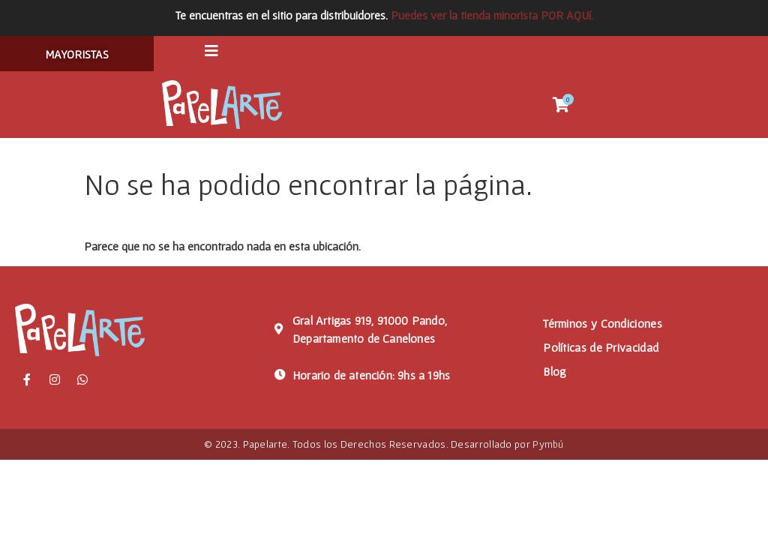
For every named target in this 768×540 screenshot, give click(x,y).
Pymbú (548, 448)
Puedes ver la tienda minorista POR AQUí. (492, 15)
